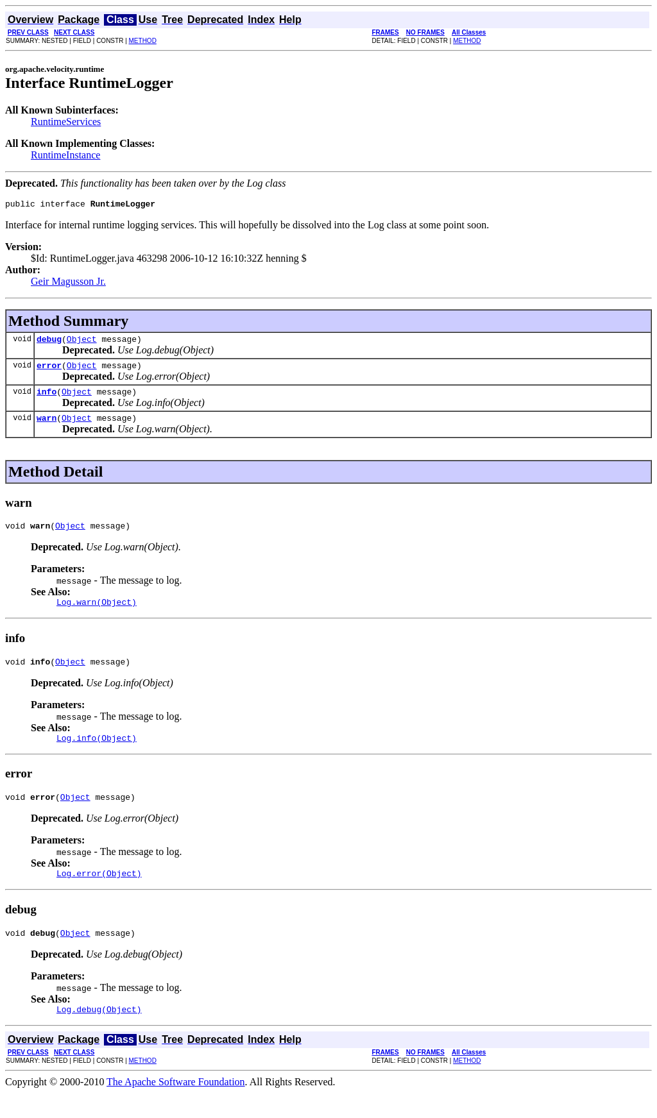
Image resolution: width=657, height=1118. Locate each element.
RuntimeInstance (65, 154)
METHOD (143, 40)
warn (46, 427)
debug (49, 342)
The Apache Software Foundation (176, 1106)
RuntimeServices (66, 121)
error (49, 371)
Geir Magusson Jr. (68, 283)
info (46, 399)
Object (82, 342)
